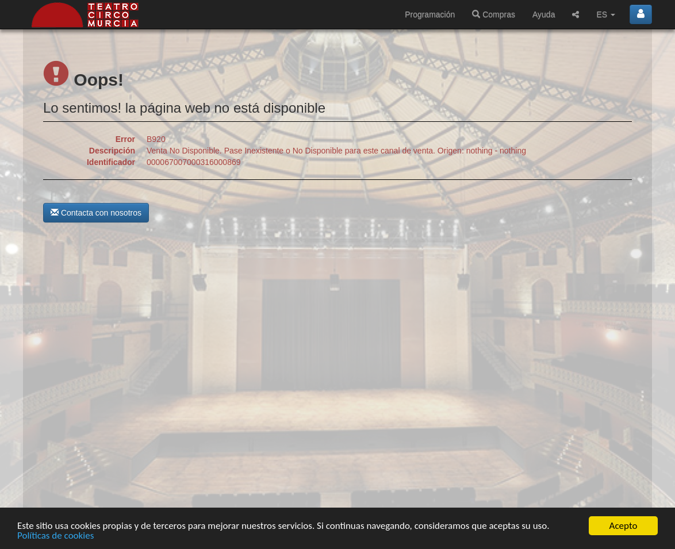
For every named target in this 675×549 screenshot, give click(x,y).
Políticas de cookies (55, 536)
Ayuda (543, 14)
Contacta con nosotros (96, 212)
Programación (430, 14)
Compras (493, 14)
